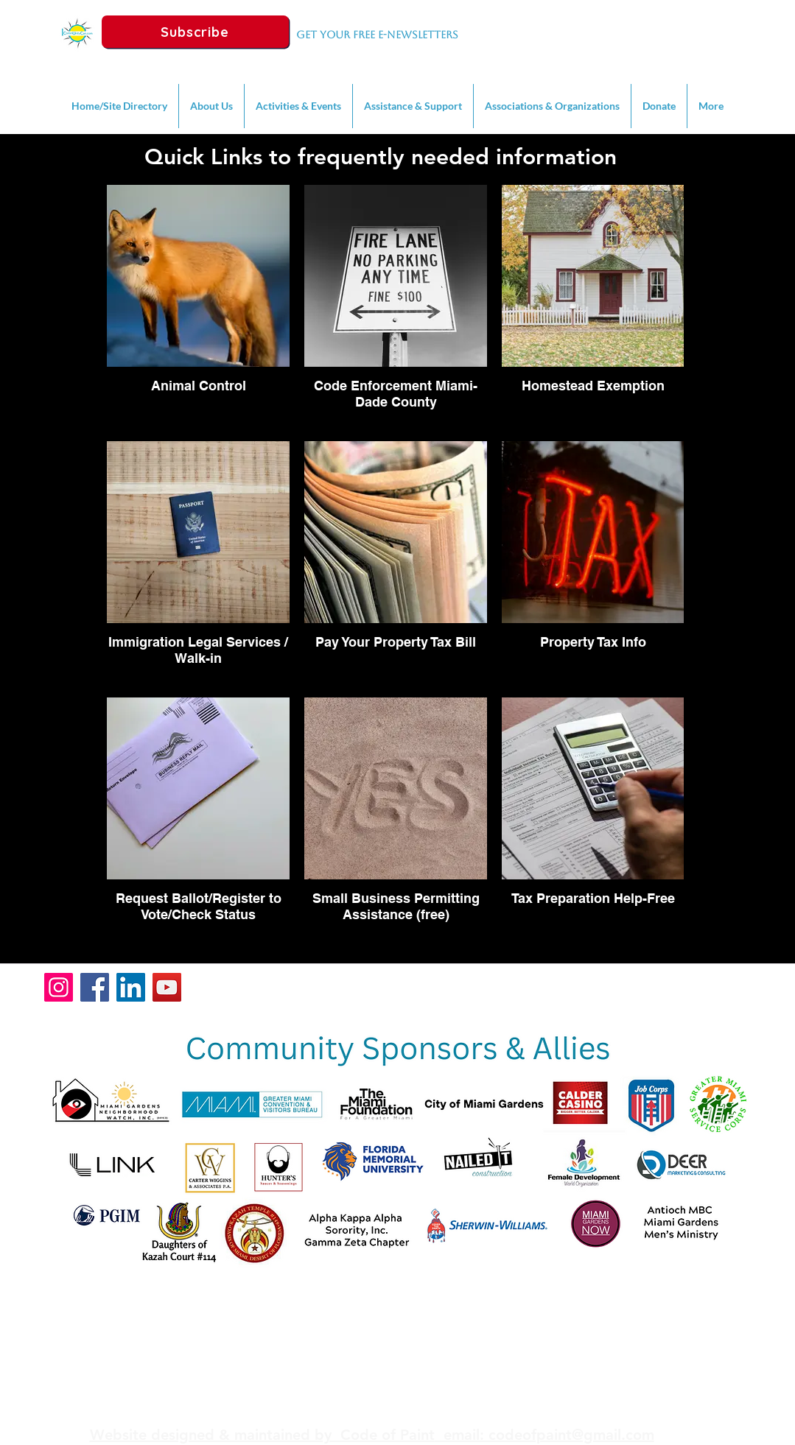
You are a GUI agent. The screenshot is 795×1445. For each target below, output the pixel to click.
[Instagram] (58, 987)
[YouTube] (167, 987)
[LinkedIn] (130, 987)
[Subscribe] (195, 31)
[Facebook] (94, 987)
